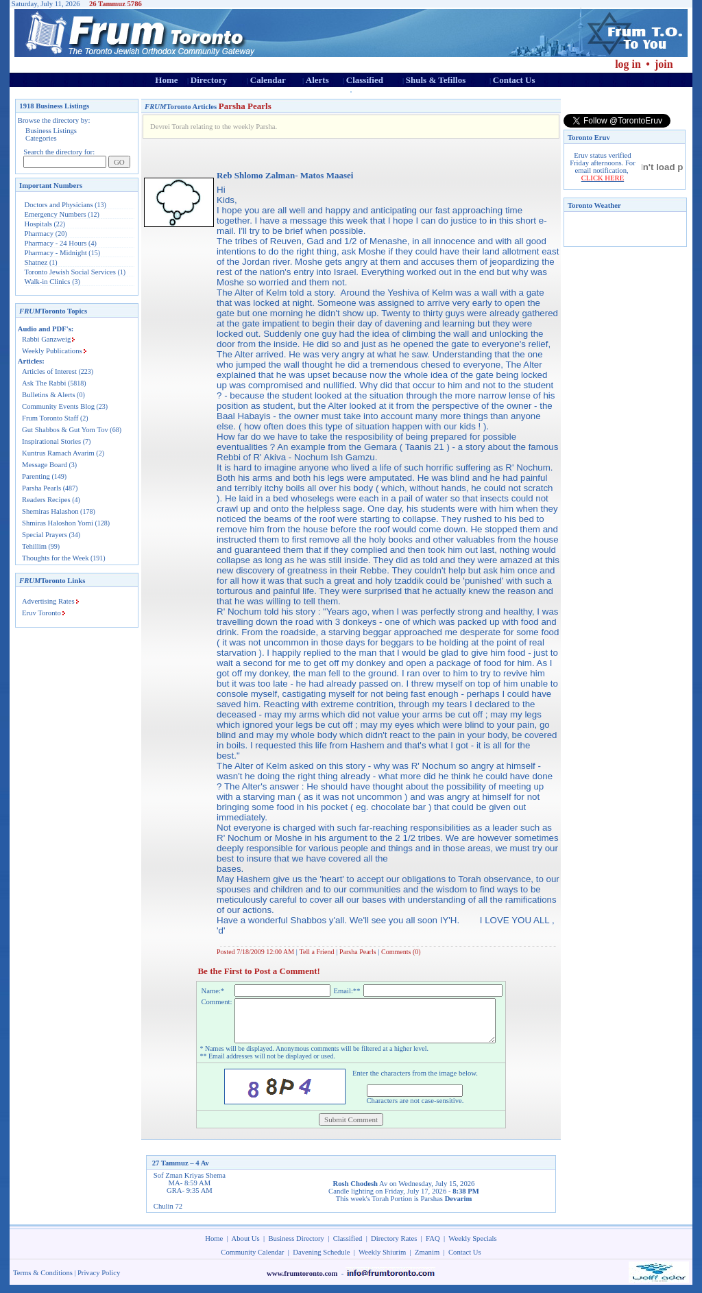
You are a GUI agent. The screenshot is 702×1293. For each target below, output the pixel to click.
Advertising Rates (48, 601)
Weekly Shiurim (382, 1260)
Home (166, 80)
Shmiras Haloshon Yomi (57, 523)
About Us (246, 1246)
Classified (364, 80)
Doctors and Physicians (59, 205)
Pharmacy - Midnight (56, 253)
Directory (209, 80)
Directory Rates (394, 1246)
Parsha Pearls (41, 488)
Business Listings (51, 130)
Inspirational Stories (51, 441)
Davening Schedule (321, 1260)
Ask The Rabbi (44, 383)
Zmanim (427, 1260)
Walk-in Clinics (48, 281)
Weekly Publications (52, 351)
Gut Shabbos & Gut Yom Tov (65, 430)
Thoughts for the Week (55, 558)
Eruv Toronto (41, 613)
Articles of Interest (49, 371)
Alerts (317, 80)
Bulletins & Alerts (48, 395)
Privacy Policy (98, 1281)
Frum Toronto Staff (50, 418)
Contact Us (514, 80)
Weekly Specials (472, 1246)
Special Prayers (44, 534)
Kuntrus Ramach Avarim (58, 453)
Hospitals (38, 224)
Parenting (36, 476)
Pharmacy (39, 233)
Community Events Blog (58, 406)
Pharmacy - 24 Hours (56, 243)
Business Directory (296, 1246)
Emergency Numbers (55, 214)
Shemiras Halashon (50, 511)
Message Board (44, 464)
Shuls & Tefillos (435, 80)
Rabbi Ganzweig (46, 339)
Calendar (268, 80)
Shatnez (36, 262)
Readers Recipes (46, 499)
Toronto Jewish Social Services (71, 272)
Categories (41, 138)
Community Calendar (252, 1260)
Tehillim (34, 546)
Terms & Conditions (43, 1281)
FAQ (433, 1246)
